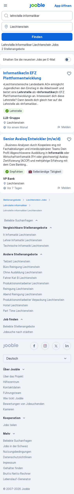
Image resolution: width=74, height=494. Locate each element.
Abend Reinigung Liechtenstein (22, 294)
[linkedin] (67, 346)
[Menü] (5, 5)
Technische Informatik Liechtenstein (26, 245)
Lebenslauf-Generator (17, 479)
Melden (64, 127)
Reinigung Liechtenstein (18, 288)
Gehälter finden (13, 468)
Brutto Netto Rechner (16, 473)
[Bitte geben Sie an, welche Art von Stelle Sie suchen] (37, 15)
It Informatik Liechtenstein (19, 234)
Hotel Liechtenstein (15, 305)
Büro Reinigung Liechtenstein (21, 266)
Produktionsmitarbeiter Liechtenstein (26, 283)
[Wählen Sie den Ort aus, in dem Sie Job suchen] (37, 26)
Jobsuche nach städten (18, 332)
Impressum (9, 462)
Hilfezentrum (11, 381)
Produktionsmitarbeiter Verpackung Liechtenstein (33, 299)
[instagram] (45, 346)
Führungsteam (12, 392)
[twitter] (56, 346)
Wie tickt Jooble (13, 398)
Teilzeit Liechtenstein (16, 261)
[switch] (68, 60)
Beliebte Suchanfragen (21, 220)
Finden (37, 37)
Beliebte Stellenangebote (19, 326)
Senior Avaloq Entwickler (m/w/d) (32, 139)
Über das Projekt (13, 376)
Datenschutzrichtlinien (17, 457)
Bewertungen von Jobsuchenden (23, 403)
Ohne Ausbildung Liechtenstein (22, 272)
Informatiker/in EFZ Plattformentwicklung (22, 75)
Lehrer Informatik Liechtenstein (22, 240)
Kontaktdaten (12, 387)
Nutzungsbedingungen (17, 451)
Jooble (26, 488)
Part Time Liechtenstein (18, 310)
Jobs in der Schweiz (15, 446)
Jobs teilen (10, 425)
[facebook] (34, 346)
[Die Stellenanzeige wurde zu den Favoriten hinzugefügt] (69, 73)
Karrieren (8, 409)
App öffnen (62, 6)
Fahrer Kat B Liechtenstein (20, 277)
